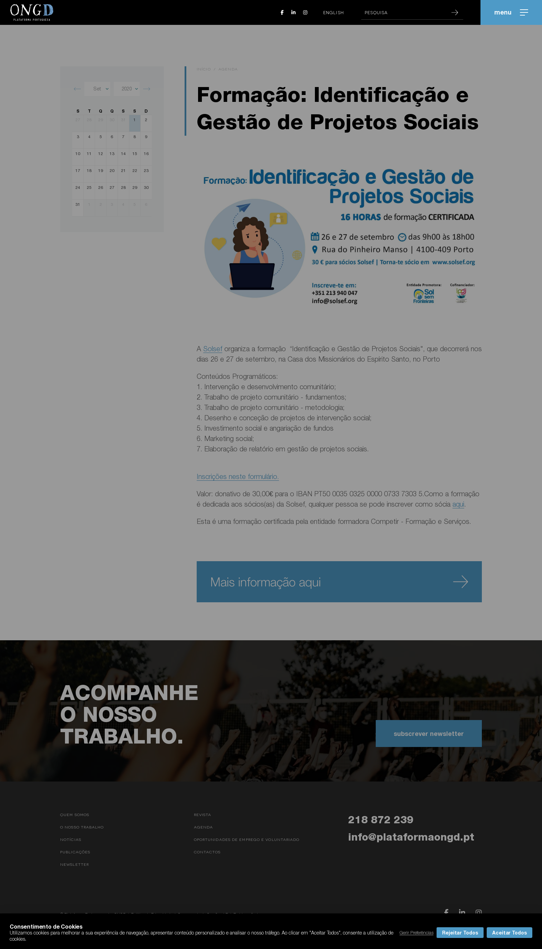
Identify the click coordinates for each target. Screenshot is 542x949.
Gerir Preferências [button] (416, 932)
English (333, 12)
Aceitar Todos (509, 933)
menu (511, 12)
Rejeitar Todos (460, 933)
